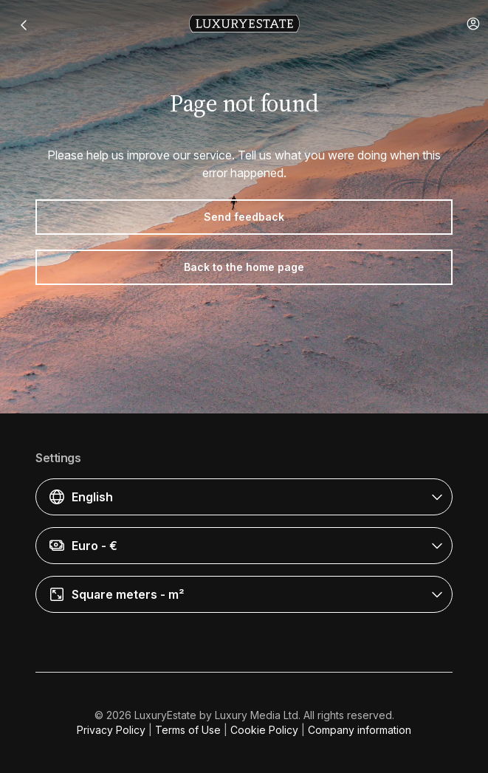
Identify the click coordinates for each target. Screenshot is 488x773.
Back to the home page (244, 267)
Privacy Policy (111, 730)
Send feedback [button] (244, 216)
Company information (359, 730)
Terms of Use (188, 730)
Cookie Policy (264, 730)
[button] (473, 23)
